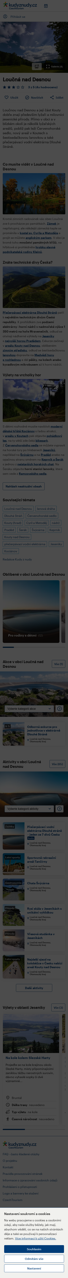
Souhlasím (34, 1249)
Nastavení (34, 1268)
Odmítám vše (34, 1258)
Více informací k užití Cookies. (35, 1238)
